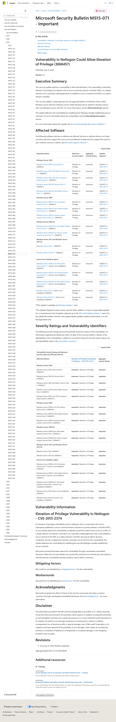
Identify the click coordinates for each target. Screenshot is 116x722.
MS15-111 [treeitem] (11, 125)
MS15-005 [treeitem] (11, 465)
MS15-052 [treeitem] (11, 315)
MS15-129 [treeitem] (11, 68)
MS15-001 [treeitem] (11, 478)
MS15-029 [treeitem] (11, 388)
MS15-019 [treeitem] (11, 420)
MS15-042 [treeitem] (11, 347)
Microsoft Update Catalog (89, 313)
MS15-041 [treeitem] (11, 350)
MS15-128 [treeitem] (11, 71)
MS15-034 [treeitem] (11, 372)
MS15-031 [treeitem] (11, 382)
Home (44, 11)
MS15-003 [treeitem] (11, 472)
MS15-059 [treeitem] (11, 292)
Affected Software (43, 46)
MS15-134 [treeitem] (11, 52)
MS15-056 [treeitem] (11, 302)
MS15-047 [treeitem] (11, 331)
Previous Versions (20, 712)
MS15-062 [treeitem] (11, 283)
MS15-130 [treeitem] (11, 65)
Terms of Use (82, 712)
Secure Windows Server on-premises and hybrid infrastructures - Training (62, 673)
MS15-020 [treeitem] (11, 417)
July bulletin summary (67, 341)
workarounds (66, 581)
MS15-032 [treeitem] (11, 379)
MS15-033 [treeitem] (11, 376)
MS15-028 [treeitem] (11, 392)
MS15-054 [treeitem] (11, 308)
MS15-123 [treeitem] (11, 87)
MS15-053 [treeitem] (11, 311)
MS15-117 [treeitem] (11, 106)
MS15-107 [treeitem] (11, 138)
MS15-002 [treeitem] (11, 475)
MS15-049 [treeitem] (11, 324)
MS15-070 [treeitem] (11, 257)
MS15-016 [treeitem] (11, 430)
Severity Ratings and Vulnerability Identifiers (52, 49)
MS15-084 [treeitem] (11, 212)
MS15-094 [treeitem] (11, 180)
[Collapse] (25, 11)
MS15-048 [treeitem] (11, 328)
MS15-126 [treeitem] (11, 77)
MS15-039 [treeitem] (11, 356)
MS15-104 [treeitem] (11, 148)
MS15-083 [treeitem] (11, 215)
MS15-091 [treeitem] (11, 190)
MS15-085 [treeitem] (11, 209)
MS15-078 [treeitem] (11, 231)
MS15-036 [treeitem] (11, 366)
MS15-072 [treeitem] (11, 251)
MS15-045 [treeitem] (11, 337)
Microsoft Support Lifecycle (75, 142)
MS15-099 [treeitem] (11, 164)
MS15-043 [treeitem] (11, 343)
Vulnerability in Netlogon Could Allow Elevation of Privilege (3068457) (61, 40)
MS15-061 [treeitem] (11, 286)
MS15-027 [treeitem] (11, 395)
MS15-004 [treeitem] (11, 469)
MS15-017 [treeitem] (11, 427)
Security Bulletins (54, 11)
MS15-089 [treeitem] (11, 196)
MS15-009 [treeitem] (11, 453)
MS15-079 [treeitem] (11, 228)
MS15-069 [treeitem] (11, 260)
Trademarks (94, 712)
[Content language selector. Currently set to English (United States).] (13, 706)
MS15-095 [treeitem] (11, 177)
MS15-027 (103, 167)
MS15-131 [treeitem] (11, 61)
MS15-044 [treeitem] (11, 340)
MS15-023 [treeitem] (11, 408)
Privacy (49, 712)
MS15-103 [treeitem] (11, 151)
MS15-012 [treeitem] (11, 443)
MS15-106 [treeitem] (11, 142)
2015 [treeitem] (9, 45)
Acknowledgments (90, 596)
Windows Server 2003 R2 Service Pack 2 (51, 184)
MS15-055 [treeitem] (11, 305)
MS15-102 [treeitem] (11, 154)
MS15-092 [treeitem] (11, 186)
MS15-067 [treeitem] (11, 267)
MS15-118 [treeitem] (11, 103)
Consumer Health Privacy (65, 712)
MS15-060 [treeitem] (11, 289)
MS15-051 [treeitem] (11, 318)
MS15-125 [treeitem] (11, 81)
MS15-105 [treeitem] (11, 145)
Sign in (111, 3)
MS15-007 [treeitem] (11, 459)
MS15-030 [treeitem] (11, 385)
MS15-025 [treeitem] (11, 401)
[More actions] (109, 11)
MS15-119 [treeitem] (11, 100)
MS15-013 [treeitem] (11, 440)
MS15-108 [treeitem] (11, 135)
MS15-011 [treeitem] (11, 446)
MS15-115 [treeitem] (11, 113)
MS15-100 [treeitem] (11, 161)
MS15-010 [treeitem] (11, 449)
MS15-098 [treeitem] (11, 167)
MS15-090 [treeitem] (11, 193)
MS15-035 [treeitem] (11, 369)
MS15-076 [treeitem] (11, 238)
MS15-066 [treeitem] (11, 270)
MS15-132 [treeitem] (11, 58)
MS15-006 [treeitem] (11, 462)
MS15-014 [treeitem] (11, 437)
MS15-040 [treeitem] (11, 353)
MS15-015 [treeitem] (11, 433)
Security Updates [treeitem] (10, 20)
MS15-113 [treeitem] (11, 119)
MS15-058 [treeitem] (11, 295)
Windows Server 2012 (44, 246)
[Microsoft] (4, 3)
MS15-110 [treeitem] (11, 129)
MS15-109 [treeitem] (11, 132)
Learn (37, 11)
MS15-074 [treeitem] (11, 244)
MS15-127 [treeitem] (11, 74)
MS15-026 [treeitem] (11, 398)
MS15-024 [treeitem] (11, 404)
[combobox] (15, 15)
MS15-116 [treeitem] (11, 109)
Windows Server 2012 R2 (45, 253)
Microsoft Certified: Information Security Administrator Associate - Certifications (64, 682)
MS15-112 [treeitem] (11, 122)
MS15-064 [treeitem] (11, 276)
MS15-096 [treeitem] (11, 174)
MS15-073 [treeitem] (11, 247)
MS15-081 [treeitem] (11, 222)
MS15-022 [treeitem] (11, 411)
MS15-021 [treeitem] (11, 414)
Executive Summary (44, 43)
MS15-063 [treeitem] (11, 279)
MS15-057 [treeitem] (11, 299)
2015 (64, 11)
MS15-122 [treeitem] (11, 90)
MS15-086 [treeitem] (11, 206)
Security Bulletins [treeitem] (12, 33)
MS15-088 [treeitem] (11, 199)
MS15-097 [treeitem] (11, 170)
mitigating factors (68, 569)
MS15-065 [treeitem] (11, 273)
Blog (30, 712)
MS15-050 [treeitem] (11, 321)
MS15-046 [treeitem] (11, 334)
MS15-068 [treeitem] (11, 263)
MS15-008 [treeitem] (11, 456)
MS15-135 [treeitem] (11, 48)
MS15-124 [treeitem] (11, 84)
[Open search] (105, 3)
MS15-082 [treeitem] (11, 218)
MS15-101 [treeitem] (11, 158)
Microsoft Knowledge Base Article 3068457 (87, 124)
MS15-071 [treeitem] (11, 254)
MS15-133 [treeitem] (11, 55)
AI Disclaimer (7, 712)
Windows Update (65, 305)
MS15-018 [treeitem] (11, 424)
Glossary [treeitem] (7, 542)
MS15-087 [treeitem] (11, 202)
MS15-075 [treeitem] (11, 241)
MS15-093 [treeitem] (11, 183)
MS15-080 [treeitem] (11, 225)
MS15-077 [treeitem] (11, 234)
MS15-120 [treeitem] (11, 97)
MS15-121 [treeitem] (11, 93)
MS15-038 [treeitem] (11, 360)
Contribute (40, 712)
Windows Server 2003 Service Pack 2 (49, 164)
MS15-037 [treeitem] (11, 363)
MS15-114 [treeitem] (11, 116)
